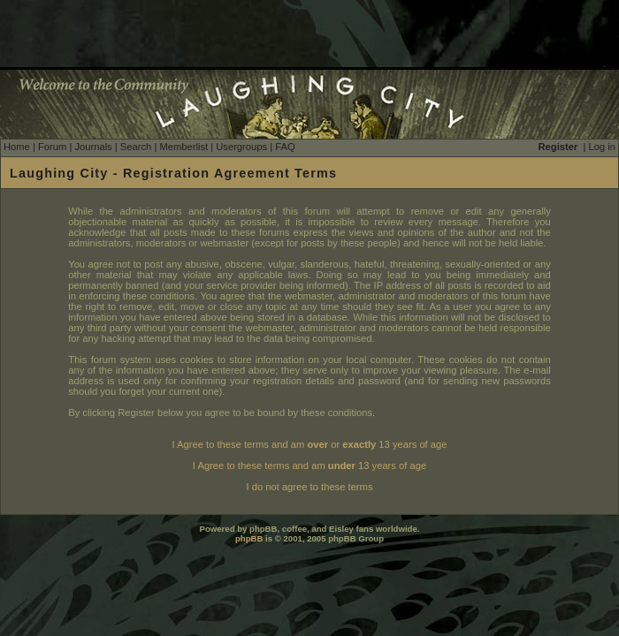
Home (17, 146)
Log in (602, 146)
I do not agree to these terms (309, 486)
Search (135, 146)
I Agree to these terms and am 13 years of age (309, 465)
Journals (92, 146)
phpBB (249, 538)
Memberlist (183, 146)
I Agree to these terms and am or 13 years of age (309, 444)
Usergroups (241, 146)
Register (558, 146)
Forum (52, 146)
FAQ (284, 146)
